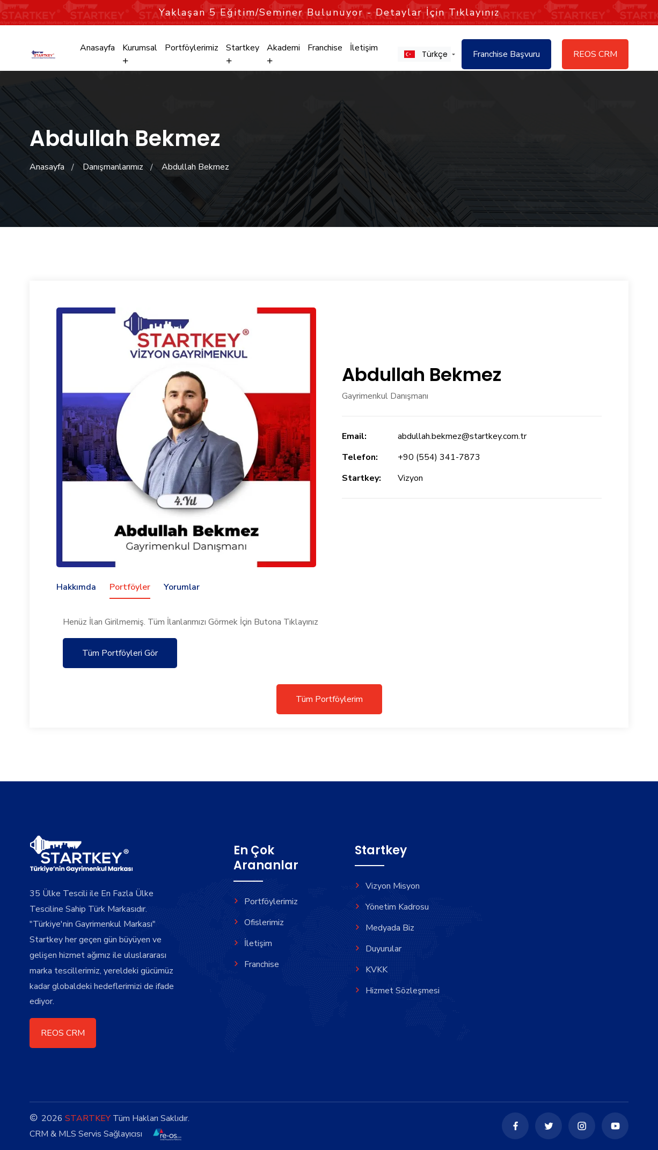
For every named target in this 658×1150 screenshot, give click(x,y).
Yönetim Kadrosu (392, 907)
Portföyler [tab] (129, 587)
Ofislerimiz (258, 922)
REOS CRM (595, 54)
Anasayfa (97, 48)
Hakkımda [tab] (76, 587)
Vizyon (410, 478)
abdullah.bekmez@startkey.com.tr (462, 436)
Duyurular (378, 949)
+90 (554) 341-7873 (439, 457)
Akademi (283, 53)
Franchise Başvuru (506, 54)
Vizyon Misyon (387, 886)
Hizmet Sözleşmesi (397, 991)
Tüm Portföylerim (329, 699)
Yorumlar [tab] (182, 587)
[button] (424, 54)
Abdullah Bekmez (195, 167)
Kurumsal (139, 53)
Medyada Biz (384, 928)
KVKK (371, 970)
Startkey (242, 53)
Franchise (325, 48)
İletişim (364, 48)
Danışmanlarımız (113, 167)
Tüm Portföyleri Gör (120, 653)
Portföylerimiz (191, 48)
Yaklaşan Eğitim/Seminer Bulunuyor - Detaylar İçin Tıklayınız (329, 12)
